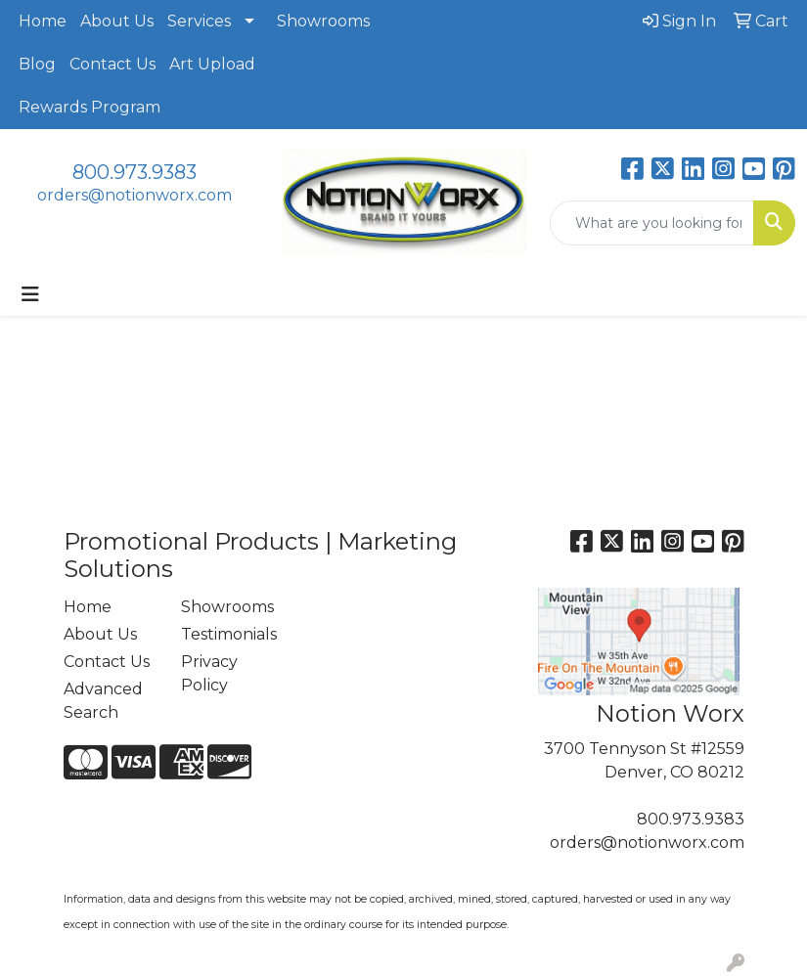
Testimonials (228, 634)
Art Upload (212, 64)
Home (43, 21)
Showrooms (323, 21)
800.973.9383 (134, 172)
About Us (117, 21)
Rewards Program (89, 107)
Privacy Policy (209, 673)
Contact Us (112, 64)
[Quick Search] (652, 222)
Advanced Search (103, 701)
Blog (37, 64)
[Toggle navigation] (30, 294)
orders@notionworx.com (134, 195)
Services (199, 21)
